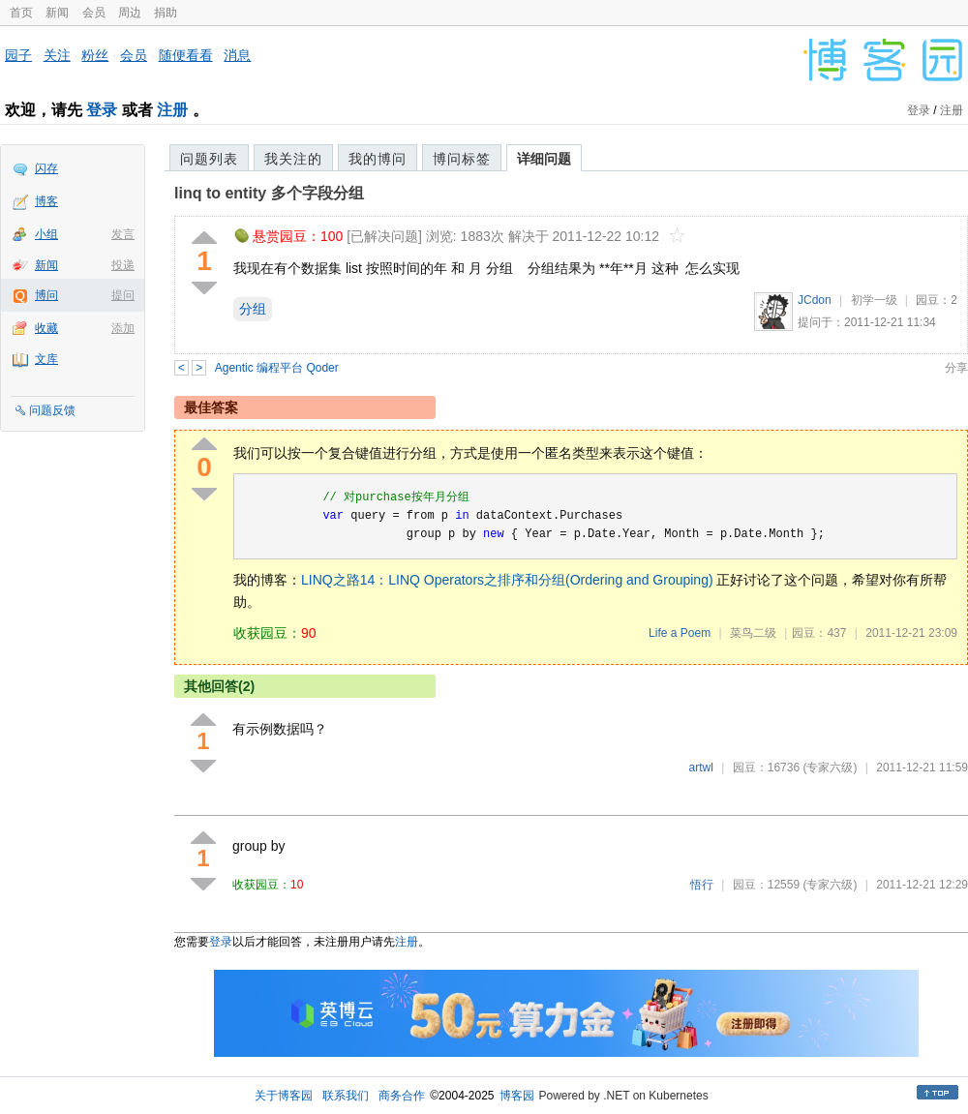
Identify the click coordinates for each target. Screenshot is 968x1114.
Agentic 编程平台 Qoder (277, 368)
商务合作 (401, 1095)
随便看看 (186, 55)
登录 (101, 110)
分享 (956, 368)
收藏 (46, 328)
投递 (123, 265)
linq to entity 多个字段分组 (269, 193)
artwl (701, 767)
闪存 (46, 168)
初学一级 (874, 300)
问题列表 (209, 158)
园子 (18, 55)
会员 (94, 12)
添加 (123, 328)
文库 (46, 359)
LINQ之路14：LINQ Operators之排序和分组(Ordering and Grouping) (507, 579)
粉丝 (94, 55)
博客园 (516, 1095)
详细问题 (544, 158)
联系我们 (345, 1095)
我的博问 (377, 158)
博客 (46, 201)
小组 (46, 234)
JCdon (815, 300)
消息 (237, 55)
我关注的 (293, 158)
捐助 (165, 12)
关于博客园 (284, 1095)
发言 (123, 234)
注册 (172, 110)
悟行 (701, 884)
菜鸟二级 (753, 633)
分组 (252, 308)
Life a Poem (680, 633)
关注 (57, 55)
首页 (21, 12)
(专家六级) (829, 767)
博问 (46, 295)
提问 (123, 295)
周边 (129, 12)
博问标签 (462, 158)
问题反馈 (52, 410)
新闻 (57, 12)
